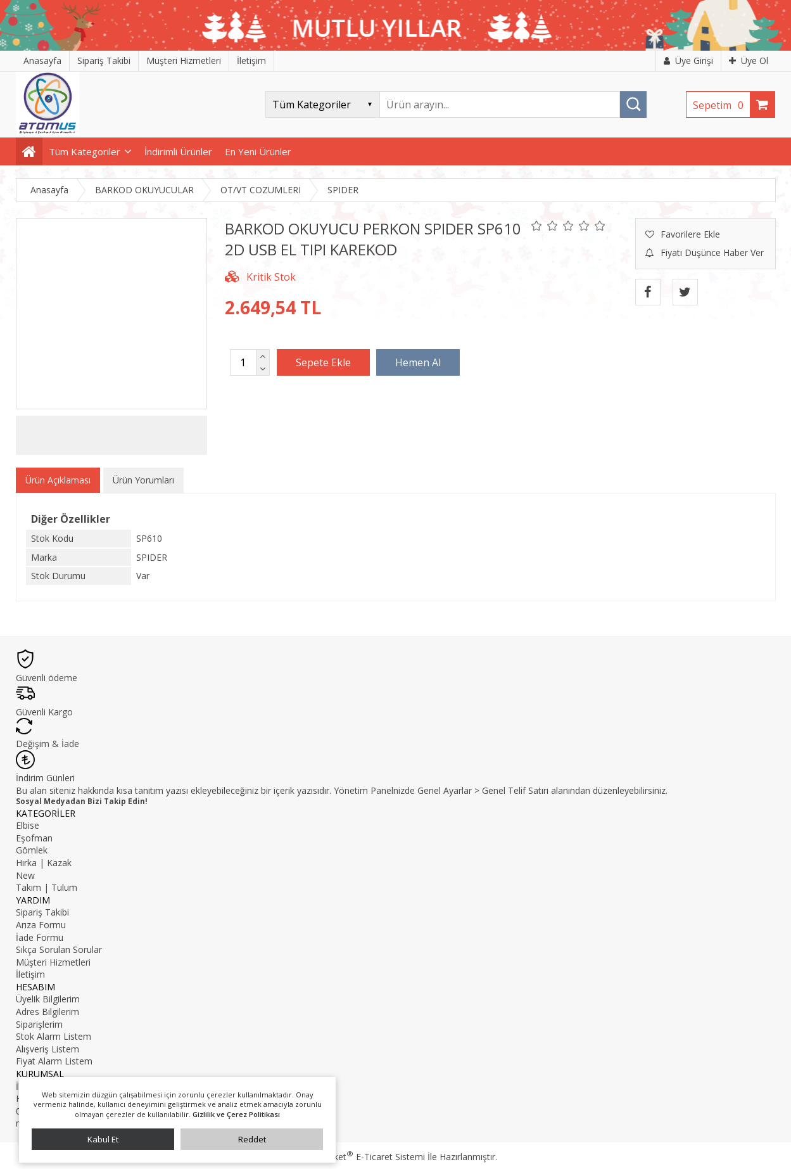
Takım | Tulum (46, 887)
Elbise (27, 825)
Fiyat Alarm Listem (54, 1061)
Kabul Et (102, 1139)
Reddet (252, 1139)
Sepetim (721, 105)
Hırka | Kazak (44, 863)
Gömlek (31, 850)
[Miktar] (243, 362)
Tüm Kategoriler (84, 151)
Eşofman (34, 838)
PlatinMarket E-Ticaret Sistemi (359, 1157)
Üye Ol (748, 60)
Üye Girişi (688, 60)
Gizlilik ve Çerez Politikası (236, 1114)
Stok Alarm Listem (53, 1036)
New (25, 875)
